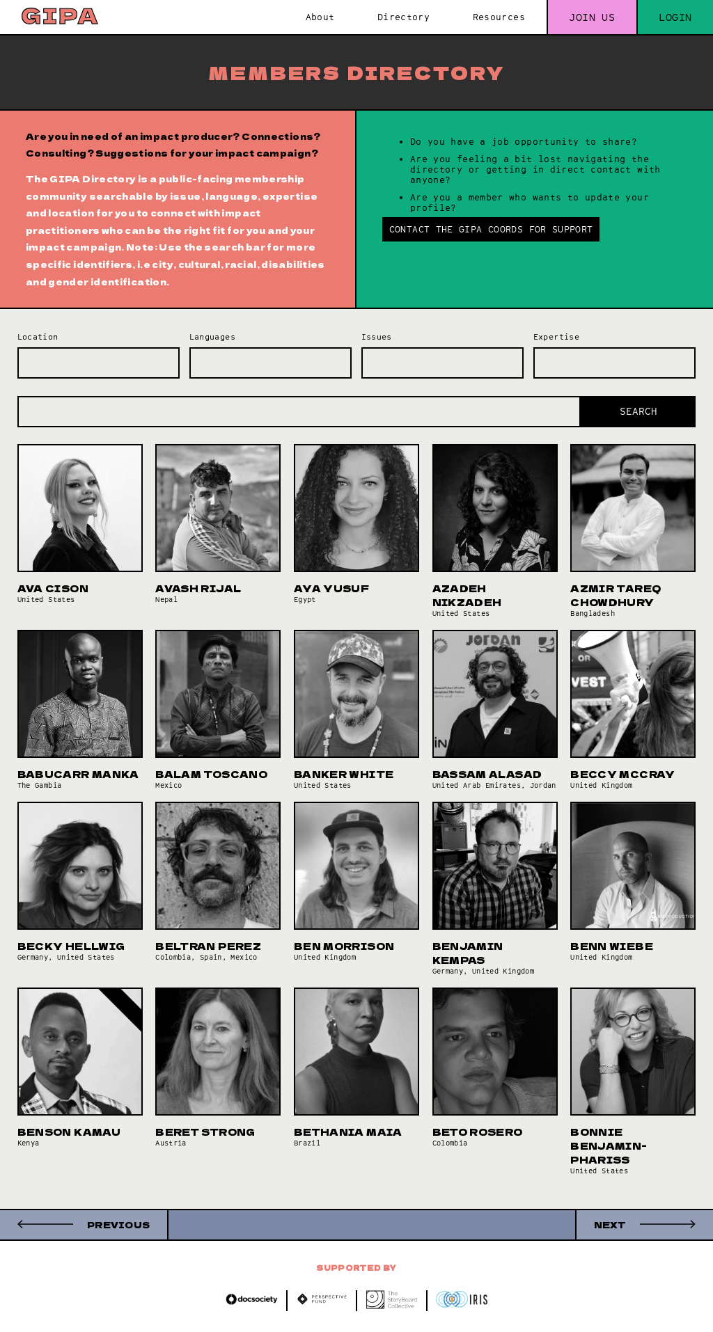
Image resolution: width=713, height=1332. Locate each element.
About (320, 17)
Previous (118, 1225)
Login (675, 17)
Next (610, 1225)
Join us (592, 17)
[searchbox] (25, 358)
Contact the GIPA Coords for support (491, 229)
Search (638, 411)
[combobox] (98, 363)
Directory (403, 17)
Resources (499, 17)
